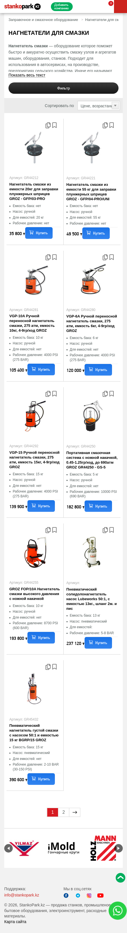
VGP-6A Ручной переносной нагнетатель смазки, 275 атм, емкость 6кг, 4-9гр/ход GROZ (91, 323)
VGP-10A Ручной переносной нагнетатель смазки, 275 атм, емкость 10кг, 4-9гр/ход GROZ (32, 323)
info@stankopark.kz (21, 895)
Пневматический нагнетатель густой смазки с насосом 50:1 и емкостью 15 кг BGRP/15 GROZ (34, 732)
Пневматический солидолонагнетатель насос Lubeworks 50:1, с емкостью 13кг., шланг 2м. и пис (91, 599)
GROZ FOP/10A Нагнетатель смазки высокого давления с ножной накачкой (34, 594)
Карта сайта (15, 921)
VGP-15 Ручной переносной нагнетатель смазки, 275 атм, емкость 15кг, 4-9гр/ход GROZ (34, 459)
